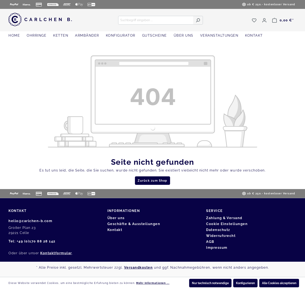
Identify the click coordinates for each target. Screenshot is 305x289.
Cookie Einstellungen (227, 224)
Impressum (216, 248)
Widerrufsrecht (221, 236)
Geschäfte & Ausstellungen (133, 224)
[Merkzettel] (254, 20)
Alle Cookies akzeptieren (279, 283)
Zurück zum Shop (152, 180)
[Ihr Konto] (264, 20)
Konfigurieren (245, 283)
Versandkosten (138, 267)
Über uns (116, 218)
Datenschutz (218, 230)
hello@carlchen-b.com (30, 221)
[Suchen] (198, 20)
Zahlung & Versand (224, 218)
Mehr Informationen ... (152, 283)
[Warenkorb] (283, 20)
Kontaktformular (56, 253)
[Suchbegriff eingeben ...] (155, 20)
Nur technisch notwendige (210, 283)
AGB (210, 242)
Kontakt (114, 230)
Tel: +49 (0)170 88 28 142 (31, 241)
